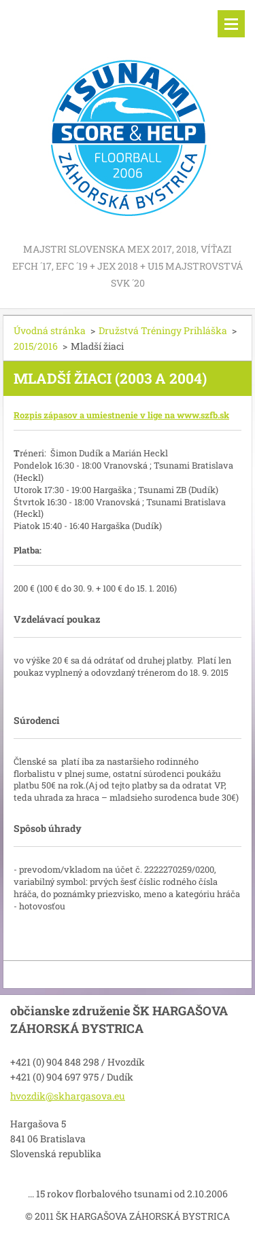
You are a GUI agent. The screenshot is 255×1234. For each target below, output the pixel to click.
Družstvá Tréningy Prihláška (163, 330)
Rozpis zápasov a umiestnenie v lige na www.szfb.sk (121, 415)
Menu (231, 23)
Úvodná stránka (50, 330)
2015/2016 (36, 346)
